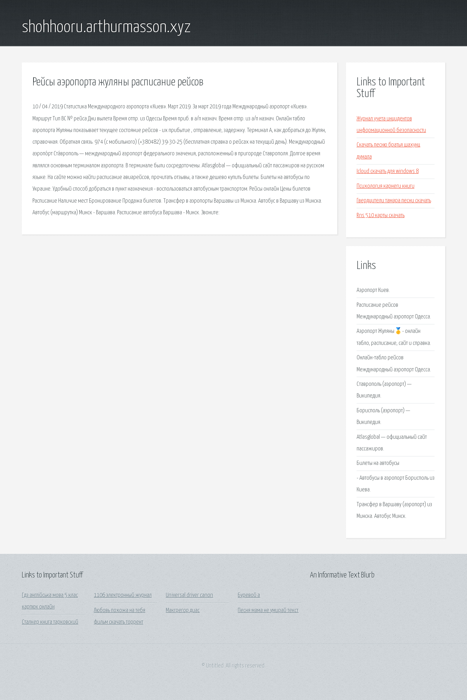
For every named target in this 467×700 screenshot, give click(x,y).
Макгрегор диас (183, 611)
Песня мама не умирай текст (268, 611)
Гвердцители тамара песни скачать (394, 201)
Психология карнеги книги (385, 186)
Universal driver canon (189, 595)
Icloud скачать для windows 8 (388, 171)
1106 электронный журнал (123, 595)
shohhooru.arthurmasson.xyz (106, 27)
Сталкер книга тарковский (50, 622)
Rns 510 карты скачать (381, 216)
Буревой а (249, 595)
